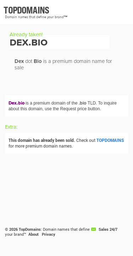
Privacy (48, 234)
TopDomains (30, 229)
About (33, 234)
